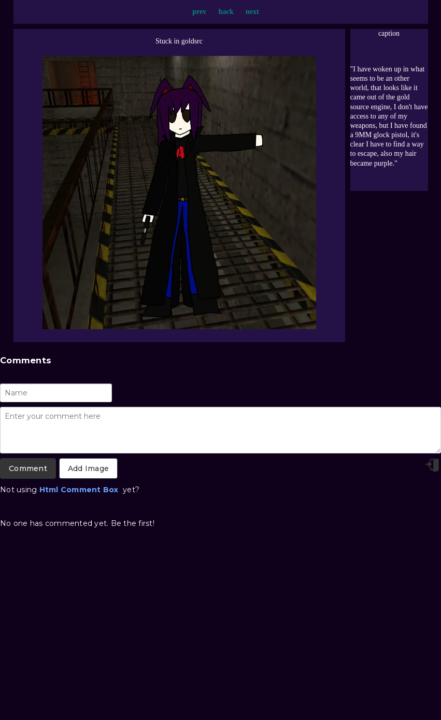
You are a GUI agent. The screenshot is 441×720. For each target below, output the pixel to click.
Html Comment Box (79, 489)
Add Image (88, 468)
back (226, 12)
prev (199, 12)
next (252, 12)
